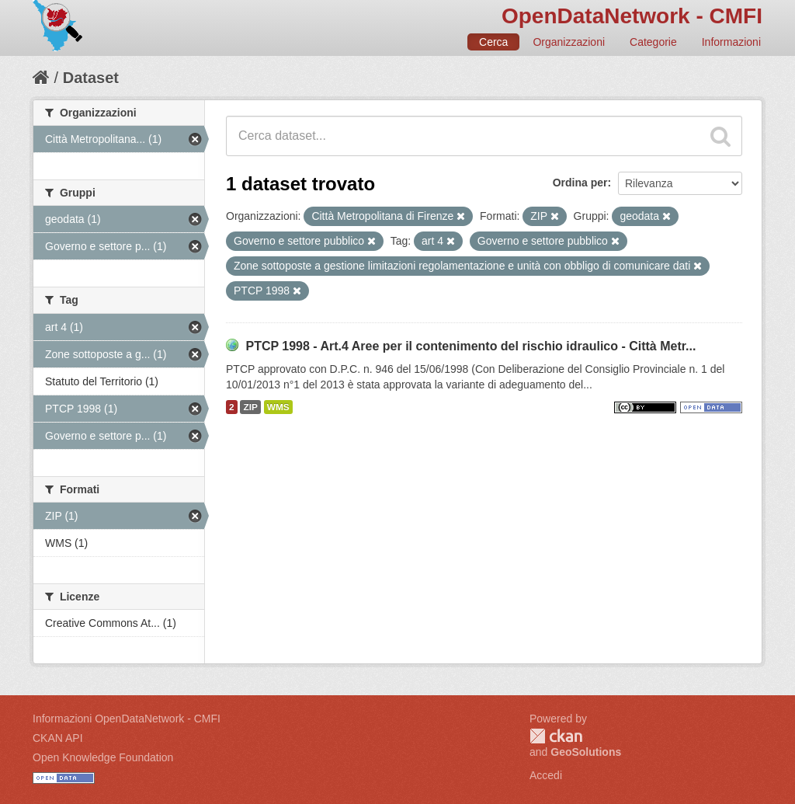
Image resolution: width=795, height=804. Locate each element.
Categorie (653, 42)
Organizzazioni (569, 42)
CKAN (555, 736)
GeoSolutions (585, 752)
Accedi (545, 775)
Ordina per (580, 182)
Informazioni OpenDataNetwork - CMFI (126, 718)
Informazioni (731, 42)
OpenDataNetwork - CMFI (632, 16)
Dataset (91, 77)
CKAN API (58, 738)
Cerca (493, 42)
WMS (278, 407)
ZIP (250, 407)
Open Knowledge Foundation (103, 757)
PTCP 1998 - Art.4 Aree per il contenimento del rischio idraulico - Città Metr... (470, 346)
